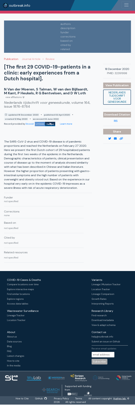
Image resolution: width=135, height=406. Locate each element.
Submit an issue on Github (106, 341)
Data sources (14, 341)
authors (65, 24)
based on (66, 41)
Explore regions (15, 298)
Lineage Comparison (103, 294)
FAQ (9, 351)
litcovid (40, 123)
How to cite (13, 360)
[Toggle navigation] (126, 4)
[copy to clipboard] (123, 139)
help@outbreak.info (102, 336)
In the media (13, 365)
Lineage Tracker (16, 315)
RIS (116, 121)
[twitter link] (111, 139)
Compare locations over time (23, 284)
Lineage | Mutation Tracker (106, 284)
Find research (99, 315)
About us (12, 336)
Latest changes (15, 355)
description (67, 28)
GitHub (41, 398)
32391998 (121, 73)
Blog (9, 346)
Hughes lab (120, 398)
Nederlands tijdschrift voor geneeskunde (117, 97)
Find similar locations (18, 294)
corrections (68, 36)
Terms (79, 398)
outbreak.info (16, 5)
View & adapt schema (103, 325)
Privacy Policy (61, 398)
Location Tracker (101, 289)
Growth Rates (99, 298)
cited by (65, 45)
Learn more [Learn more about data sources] (65, 123)
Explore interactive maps (20, 289)
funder (64, 32)
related (65, 49)
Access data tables (17, 303)
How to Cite (22, 398)
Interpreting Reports (103, 303)
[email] (117, 139)
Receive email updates (104, 348)
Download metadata (103, 320)
